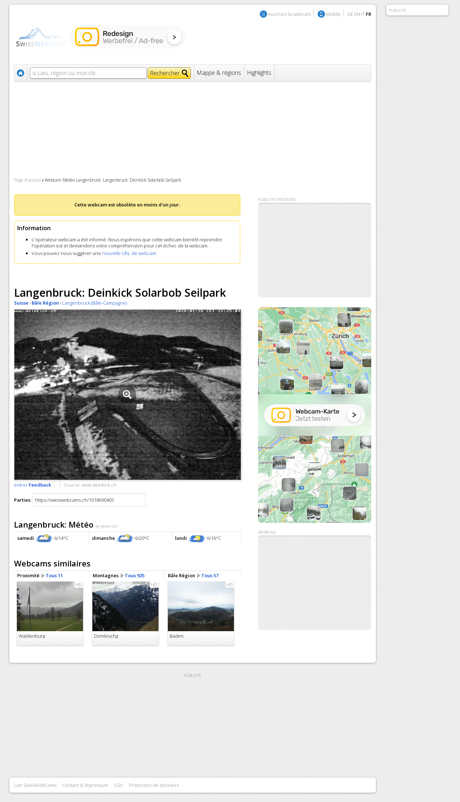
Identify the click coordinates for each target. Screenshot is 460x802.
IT (363, 14)
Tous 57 (209, 575)
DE (350, 14)
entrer (32, 485)
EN (357, 14)
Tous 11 (54, 575)
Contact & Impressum (85, 785)
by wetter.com (107, 526)
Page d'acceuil (27, 180)
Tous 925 (134, 575)
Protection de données (154, 785)
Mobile (333, 14)
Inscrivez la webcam (289, 14)
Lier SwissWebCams (35, 785)
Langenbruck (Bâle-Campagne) (94, 303)
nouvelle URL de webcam (129, 253)
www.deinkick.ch (99, 485)
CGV (118, 785)
